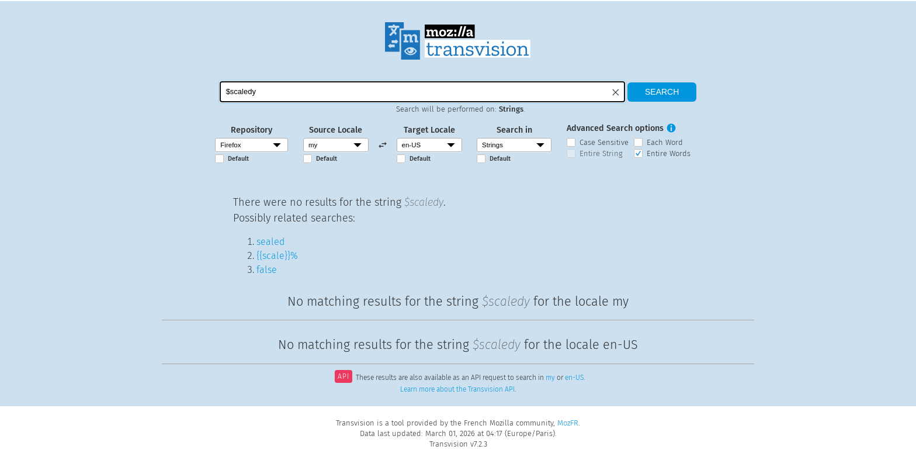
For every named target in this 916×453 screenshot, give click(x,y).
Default (238, 158)
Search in (514, 130)
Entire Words (669, 153)
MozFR (567, 423)
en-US (574, 378)
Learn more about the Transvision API (457, 389)
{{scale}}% (277, 255)
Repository (251, 130)
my (550, 378)
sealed (270, 241)
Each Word (665, 142)
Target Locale (429, 130)
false (266, 269)
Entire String (601, 153)
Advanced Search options (615, 128)
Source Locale (335, 130)
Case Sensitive (604, 142)
